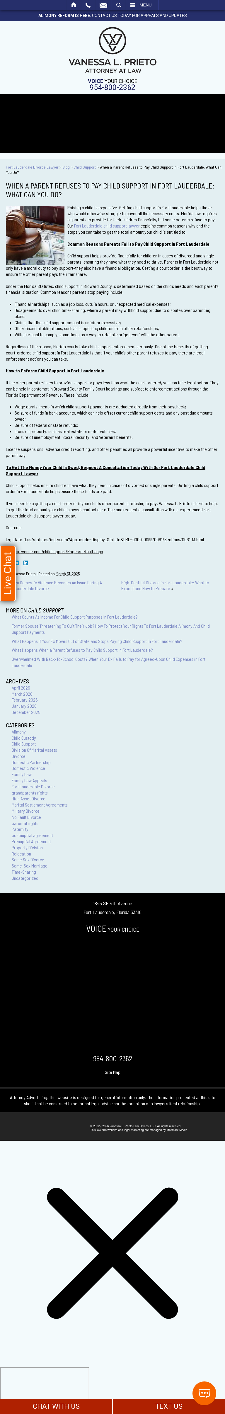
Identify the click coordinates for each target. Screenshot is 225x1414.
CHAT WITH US (56, 1406)
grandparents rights (30, 792)
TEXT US (169, 1406)
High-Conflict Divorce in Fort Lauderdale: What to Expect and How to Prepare (165, 585)
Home (74, 5)
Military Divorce (26, 811)
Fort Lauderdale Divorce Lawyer (32, 166)
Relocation (21, 853)
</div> (44, 1390)
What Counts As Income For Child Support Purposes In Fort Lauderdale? (75, 616)
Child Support (85, 166)
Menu (146, 5)
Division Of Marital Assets (34, 750)
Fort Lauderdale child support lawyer (107, 225)
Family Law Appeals (29, 780)
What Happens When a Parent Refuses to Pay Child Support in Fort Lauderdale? (82, 650)
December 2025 (26, 712)
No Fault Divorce (26, 817)
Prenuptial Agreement (31, 841)
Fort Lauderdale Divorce (33, 786)
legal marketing (134, 1130)
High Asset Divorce (28, 798)
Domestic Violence (28, 768)
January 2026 (24, 706)
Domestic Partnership (31, 762)
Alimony (19, 731)
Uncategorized (25, 878)
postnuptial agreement (32, 835)
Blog (66, 166)
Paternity (20, 829)
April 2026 (21, 687)
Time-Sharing (24, 872)
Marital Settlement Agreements (40, 804)
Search (119, 5)
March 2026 (22, 694)
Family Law (22, 774)
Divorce (18, 756)
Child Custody (24, 738)
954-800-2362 (112, 87)
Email (103, 5)
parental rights (25, 823)
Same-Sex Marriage (29, 865)
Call (88, 5)
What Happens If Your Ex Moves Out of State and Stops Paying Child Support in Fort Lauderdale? (97, 641)
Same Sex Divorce (28, 859)
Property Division (27, 847)
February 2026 (25, 699)
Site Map (112, 1072)
